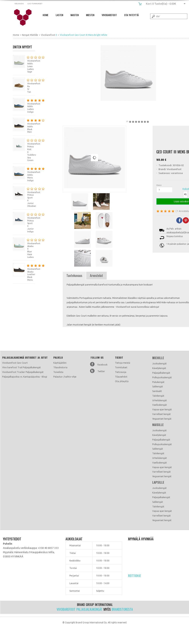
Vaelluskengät (159, 405)
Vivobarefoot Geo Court (15, 363)
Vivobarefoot (109, 15)
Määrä (158, 185)
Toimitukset (121, 367)
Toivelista (58, 372)
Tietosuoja (120, 372)
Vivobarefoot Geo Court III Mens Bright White (25, 17)
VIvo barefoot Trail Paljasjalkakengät (21, 367)
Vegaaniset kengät (161, 419)
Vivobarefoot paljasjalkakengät (80, 609)
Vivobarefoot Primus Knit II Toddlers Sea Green (24, 149)
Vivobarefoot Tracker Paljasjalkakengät (23, 372)
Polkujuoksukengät (162, 377)
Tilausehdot (121, 376)
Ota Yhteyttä (131, 15)
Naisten (75, 15)
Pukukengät (158, 382)
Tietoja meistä (122, 363)
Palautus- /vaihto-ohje (64, 376)
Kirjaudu (19, 4)
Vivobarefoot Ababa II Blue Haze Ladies (24, 247)
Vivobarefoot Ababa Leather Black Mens (24, 272)
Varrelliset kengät (161, 414)
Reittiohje (134, 576)
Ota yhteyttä (121, 381)
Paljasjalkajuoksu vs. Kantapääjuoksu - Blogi (24, 376)
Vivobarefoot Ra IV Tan (24, 85)
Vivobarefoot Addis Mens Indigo (24, 174)
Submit (153, 16)
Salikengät (157, 386)
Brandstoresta (122, 609)
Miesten (90, 15)
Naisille (158, 425)
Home (45, 15)
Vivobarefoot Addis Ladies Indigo (24, 105)
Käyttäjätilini (59, 363)
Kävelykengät (159, 368)
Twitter (101, 371)
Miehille (158, 358)
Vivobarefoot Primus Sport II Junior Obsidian (24, 196)
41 (185, 194)
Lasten (59, 15)
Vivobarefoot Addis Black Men (24, 125)
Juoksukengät (159, 363)
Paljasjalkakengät (161, 373)
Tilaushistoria (60, 367)
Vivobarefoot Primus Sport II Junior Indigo (24, 222)
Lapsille (158, 482)
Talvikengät (158, 396)
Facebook (102, 364)
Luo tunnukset (35, 4)
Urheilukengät (159, 400)
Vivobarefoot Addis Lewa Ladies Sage (24, 64)
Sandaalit (157, 391)
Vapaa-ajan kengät (162, 409)
